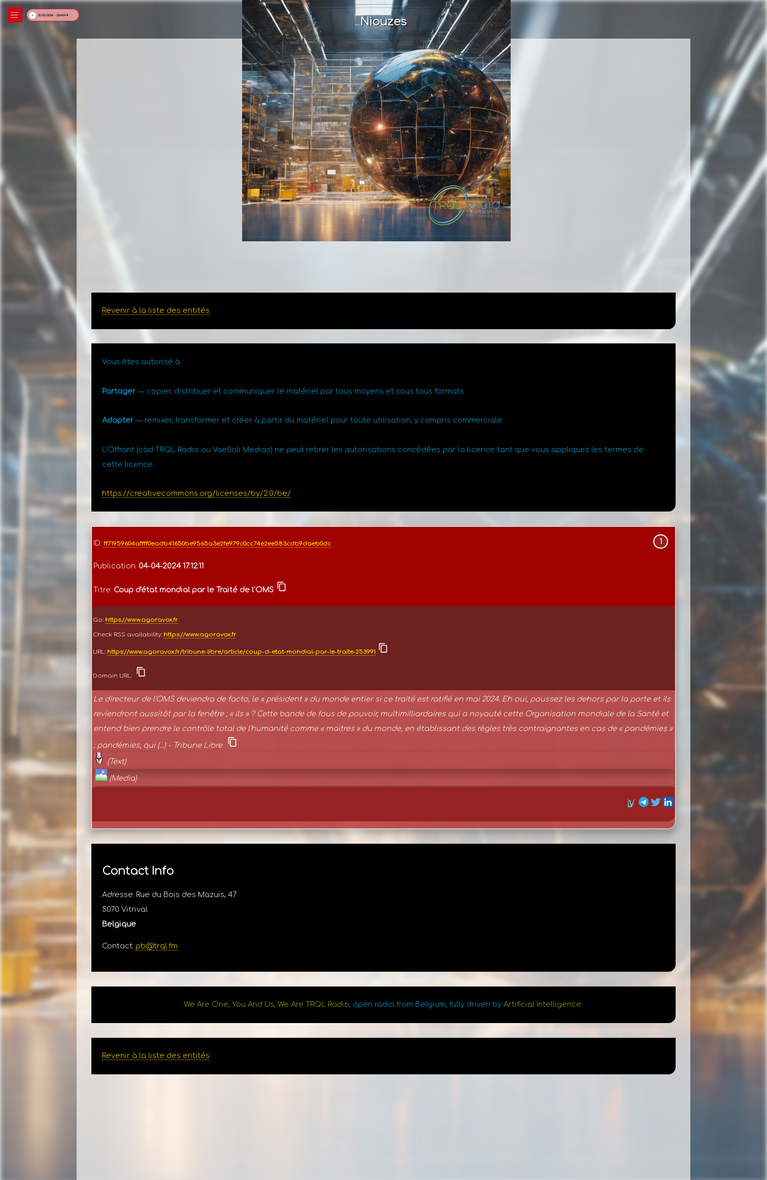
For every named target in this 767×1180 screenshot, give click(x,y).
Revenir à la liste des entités (156, 310)
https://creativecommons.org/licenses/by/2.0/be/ (196, 493)
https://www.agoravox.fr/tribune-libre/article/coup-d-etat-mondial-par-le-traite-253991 (241, 652)
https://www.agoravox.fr (141, 620)
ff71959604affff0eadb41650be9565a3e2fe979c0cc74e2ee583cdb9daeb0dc (217, 543)
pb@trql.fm (157, 946)
